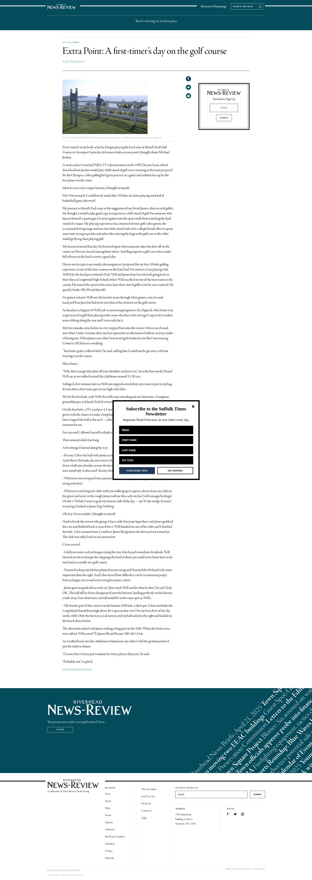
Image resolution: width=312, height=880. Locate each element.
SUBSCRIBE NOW (137, 470)
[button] (156, 411)
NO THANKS (175, 470)
